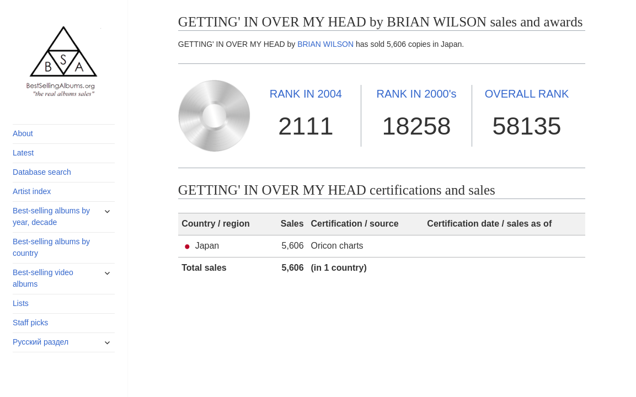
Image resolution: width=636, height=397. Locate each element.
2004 (306, 94)
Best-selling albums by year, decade (51, 216)
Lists (21, 303)
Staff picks (30, 322)
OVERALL (527, 94)
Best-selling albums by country (51, 247)
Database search (42, 172)
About (23, 133)
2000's (416, 94)
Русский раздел (40, 341)
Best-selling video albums (43, 278)
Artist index (32, 191)
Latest (23, 152)
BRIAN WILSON (325, 44)
